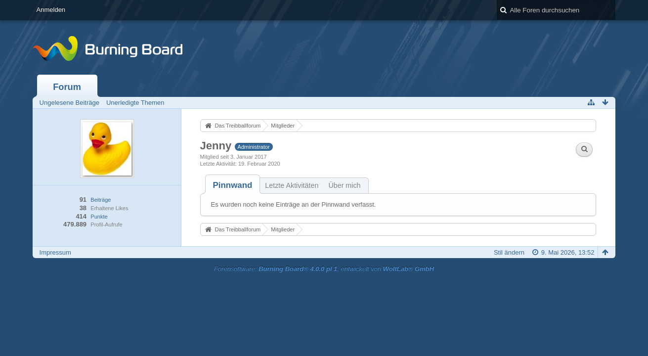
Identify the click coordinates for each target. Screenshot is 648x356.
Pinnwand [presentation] (233, 185)
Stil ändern (509, 252)
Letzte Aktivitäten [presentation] (291, 185)
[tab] (232, 185)
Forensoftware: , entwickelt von (324, 268)
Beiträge (100, 200)
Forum (67, 87)
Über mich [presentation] (344, 185)
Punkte (98, 217)
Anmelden (51, 9)
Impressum (55, 252)
